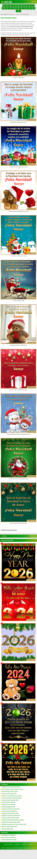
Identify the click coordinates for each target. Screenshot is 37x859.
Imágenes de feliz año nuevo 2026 (11, 809)
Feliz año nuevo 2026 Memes (9, 811)
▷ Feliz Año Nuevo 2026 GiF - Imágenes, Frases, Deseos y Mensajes (20, 848)
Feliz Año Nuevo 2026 (7, 828)
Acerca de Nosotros (8, 844)
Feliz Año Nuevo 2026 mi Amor (10, 791)
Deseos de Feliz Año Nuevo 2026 (10, 817)
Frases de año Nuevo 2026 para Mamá (12, 798)
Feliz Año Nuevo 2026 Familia (9, 826)
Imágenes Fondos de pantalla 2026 (11, 815)
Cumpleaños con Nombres (9, 835)
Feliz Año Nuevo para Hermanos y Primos (12, 789)
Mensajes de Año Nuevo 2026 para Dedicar (13, 820)
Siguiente (32, 536)
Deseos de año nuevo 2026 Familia (11, 787)
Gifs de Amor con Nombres (9, 837)
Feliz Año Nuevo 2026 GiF (8, 802)
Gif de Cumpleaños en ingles (9, 839)
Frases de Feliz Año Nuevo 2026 (10, 800)
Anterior (4, 536)
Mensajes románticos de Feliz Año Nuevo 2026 (14, 824)
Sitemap (31, 844)
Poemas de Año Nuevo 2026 (9, 793)
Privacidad (24, 844)
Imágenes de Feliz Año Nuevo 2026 (11, 822)
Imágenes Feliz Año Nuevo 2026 (10, 813)
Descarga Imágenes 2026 (8, 806)
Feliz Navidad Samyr (9, 18)
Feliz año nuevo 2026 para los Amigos (11, 796)
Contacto (17, 844)
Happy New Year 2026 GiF (8, 804)
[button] (3, 5)
